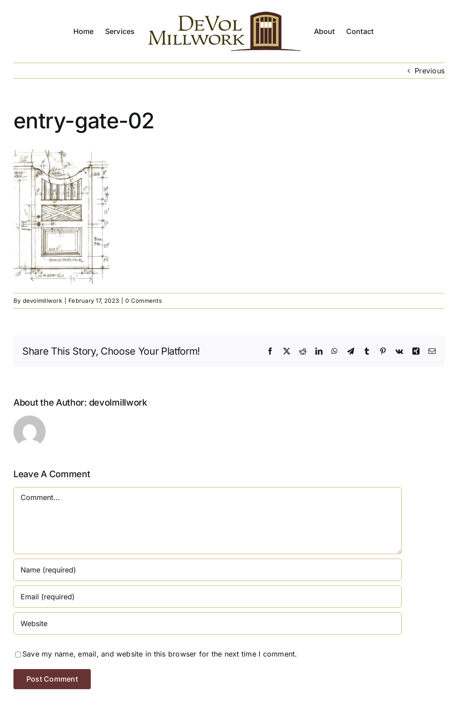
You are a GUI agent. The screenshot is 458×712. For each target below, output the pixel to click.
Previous (430, 70)
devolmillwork (42, 300)
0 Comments (143, 300)
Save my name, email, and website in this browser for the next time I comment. (159, 653)
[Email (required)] (207, 596)
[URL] (207, 623)
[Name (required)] (207, 570)
